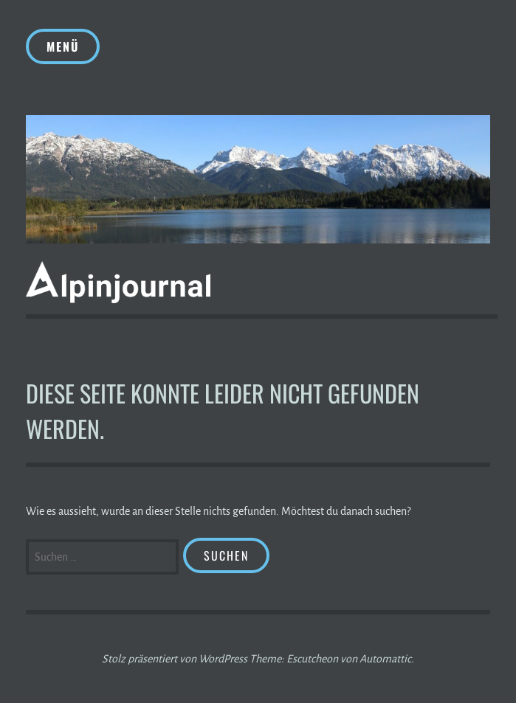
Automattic (385, 659)
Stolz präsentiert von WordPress (174, 659)
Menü (63, 46)
